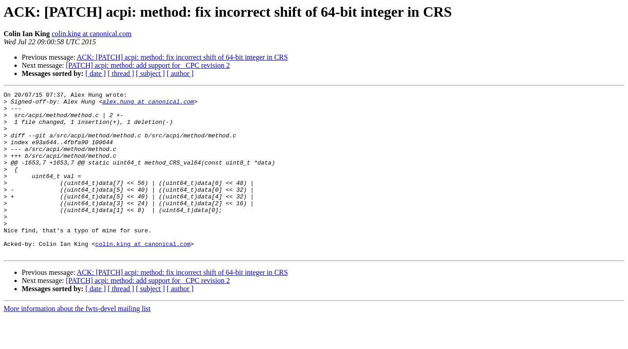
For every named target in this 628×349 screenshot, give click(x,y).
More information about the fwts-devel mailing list (77, 341)
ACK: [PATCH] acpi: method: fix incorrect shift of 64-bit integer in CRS (182, 57)
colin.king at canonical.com (91, 34)
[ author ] (180, 73)
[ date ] (95, 73)
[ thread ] (121, 73)
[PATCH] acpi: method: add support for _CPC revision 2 (148, 65)
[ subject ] (150, 73)
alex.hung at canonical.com (148, 104)
